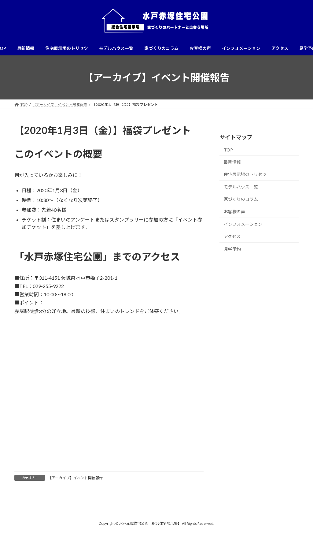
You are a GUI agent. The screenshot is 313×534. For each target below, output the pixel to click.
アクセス (232, 236)
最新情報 (232, 162)
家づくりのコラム (241, 199)
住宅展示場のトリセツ (245, 174)
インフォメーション (243, 224)
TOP (228, 149)
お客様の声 (234, 211)
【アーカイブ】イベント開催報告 (75, 478)
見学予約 (232, 249)
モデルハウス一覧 (241, 186)
